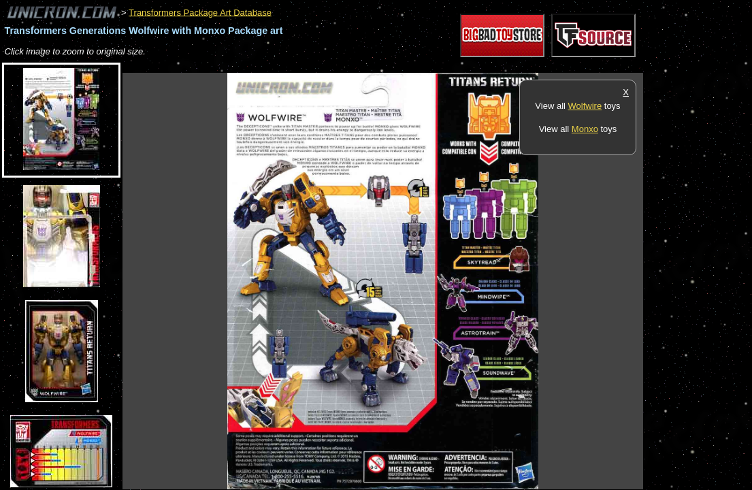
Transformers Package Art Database (200, 12)
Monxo (585, 129)
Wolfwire (585, 106)
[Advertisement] (370, 66)
